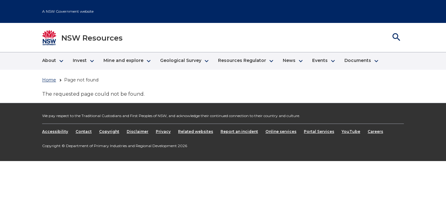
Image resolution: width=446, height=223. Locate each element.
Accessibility (55, 131)
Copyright (109, 131)
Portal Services (319, 131)
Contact (84, 131)
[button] (52, 61)
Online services (280, 131)
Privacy (163, 131)
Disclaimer (137, 131)
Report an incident (239, 131)
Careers (375, 131)
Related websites (195, 131)
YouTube (351, 131)
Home (49, 80)
